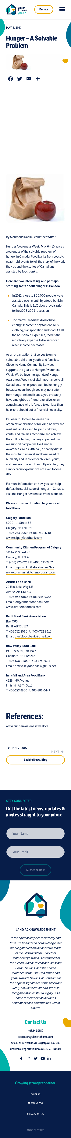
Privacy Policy (35, 1127)
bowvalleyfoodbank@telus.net (35, 667)
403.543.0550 (36, 1031)
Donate (43, 9)
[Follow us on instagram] (30, 1058)
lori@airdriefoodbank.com (32, 603)
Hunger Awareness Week (34, 495)
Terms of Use (35, 1109)
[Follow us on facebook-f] (23, 1058)
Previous (16, 749)
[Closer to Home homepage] (34, 905)
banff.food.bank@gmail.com (33, 638)
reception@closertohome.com (37, 1037)
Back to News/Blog (35, 766)
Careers (35, 1095)
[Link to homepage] (16, 9)
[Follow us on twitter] (37, 1058)
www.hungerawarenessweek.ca (27, 728)
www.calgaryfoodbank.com (24, 539)
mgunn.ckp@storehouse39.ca (34, 569)
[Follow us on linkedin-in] (50, 1058)
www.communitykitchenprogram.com (30, 574)
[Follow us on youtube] (43, 1058)
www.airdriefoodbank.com (23, 608)
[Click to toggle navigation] (62, 9)
